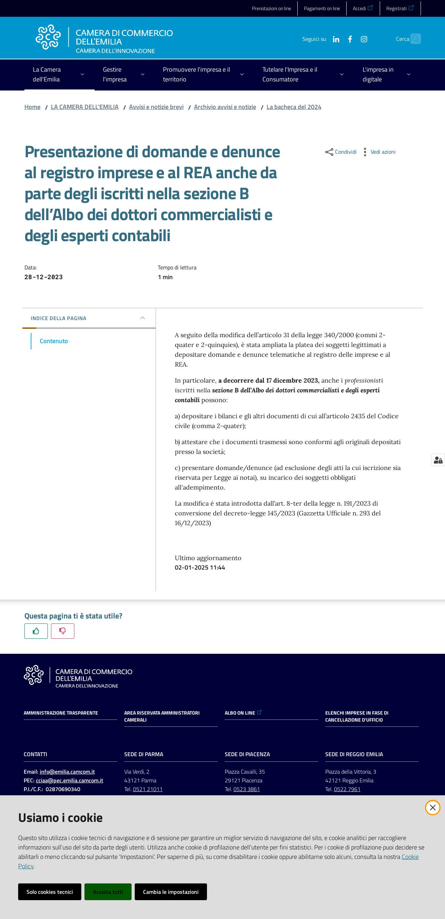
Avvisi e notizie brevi (156, 106)
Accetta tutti (108, 892)
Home (32, 106)
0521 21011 (148, 789)
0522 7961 (347, 789)
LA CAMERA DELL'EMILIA (85, 106)
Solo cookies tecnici (50, 892)
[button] (412, 38)
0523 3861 (246, 789)
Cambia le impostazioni (171, 892)
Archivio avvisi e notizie (225, 106)
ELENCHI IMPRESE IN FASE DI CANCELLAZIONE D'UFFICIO (356, 716)
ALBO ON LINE (243, 712)
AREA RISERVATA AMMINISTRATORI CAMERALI (162, 716)
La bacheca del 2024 (294, 106)
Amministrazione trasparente (61, 712)
